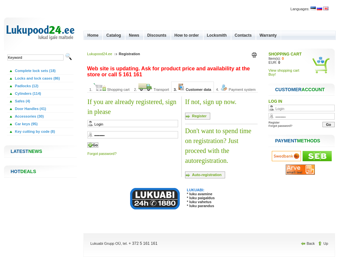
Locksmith (217, 35)
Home (92, 35)
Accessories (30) (29, 116)
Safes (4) (22, 101)
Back (308, 243)
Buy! (272, 74)
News (134, 35)
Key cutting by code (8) (34, 131)
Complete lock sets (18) (35, 71)
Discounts (157, 35)
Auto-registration (206, 175)
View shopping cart (283, 70)
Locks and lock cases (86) (37, 78)
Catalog (113, 35)
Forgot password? (102, 154)
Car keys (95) (26, 124)
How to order (186, 35)
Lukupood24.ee (99, 54)
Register (199, 116)
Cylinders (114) (27, 93)
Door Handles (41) (30, 109)
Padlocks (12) (26, 86)
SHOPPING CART (285, 54)
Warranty (268, 35)
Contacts (243, 35)
